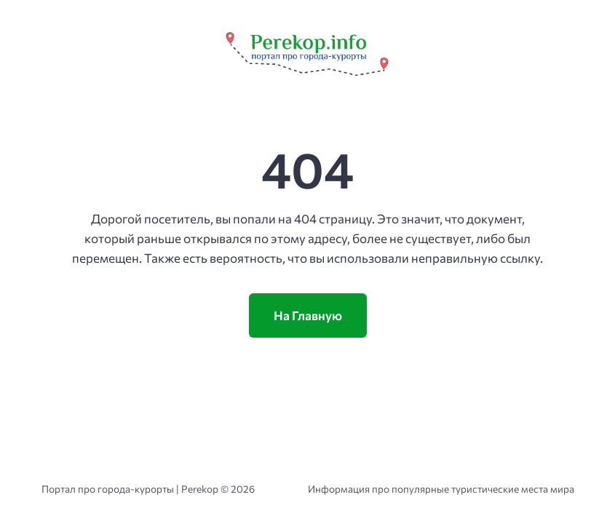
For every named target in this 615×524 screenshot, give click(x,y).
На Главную (308, 315)
